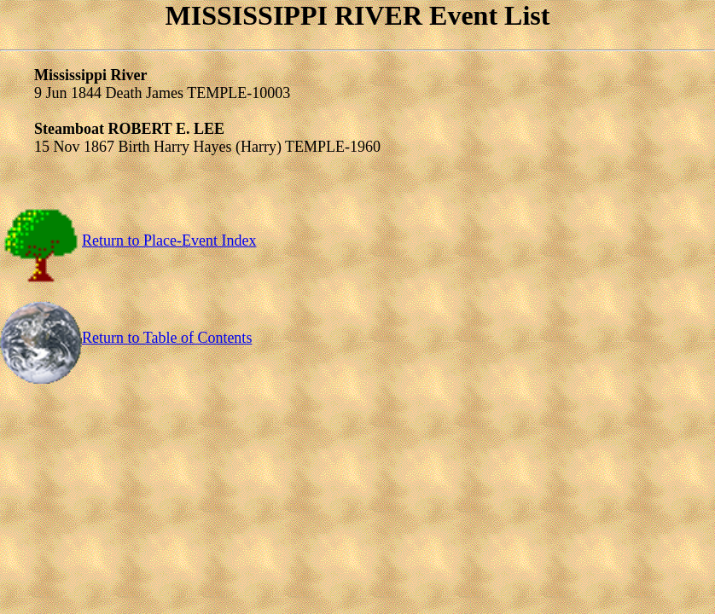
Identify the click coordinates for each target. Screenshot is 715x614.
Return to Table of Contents (126, 337)
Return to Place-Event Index (128, 240)
